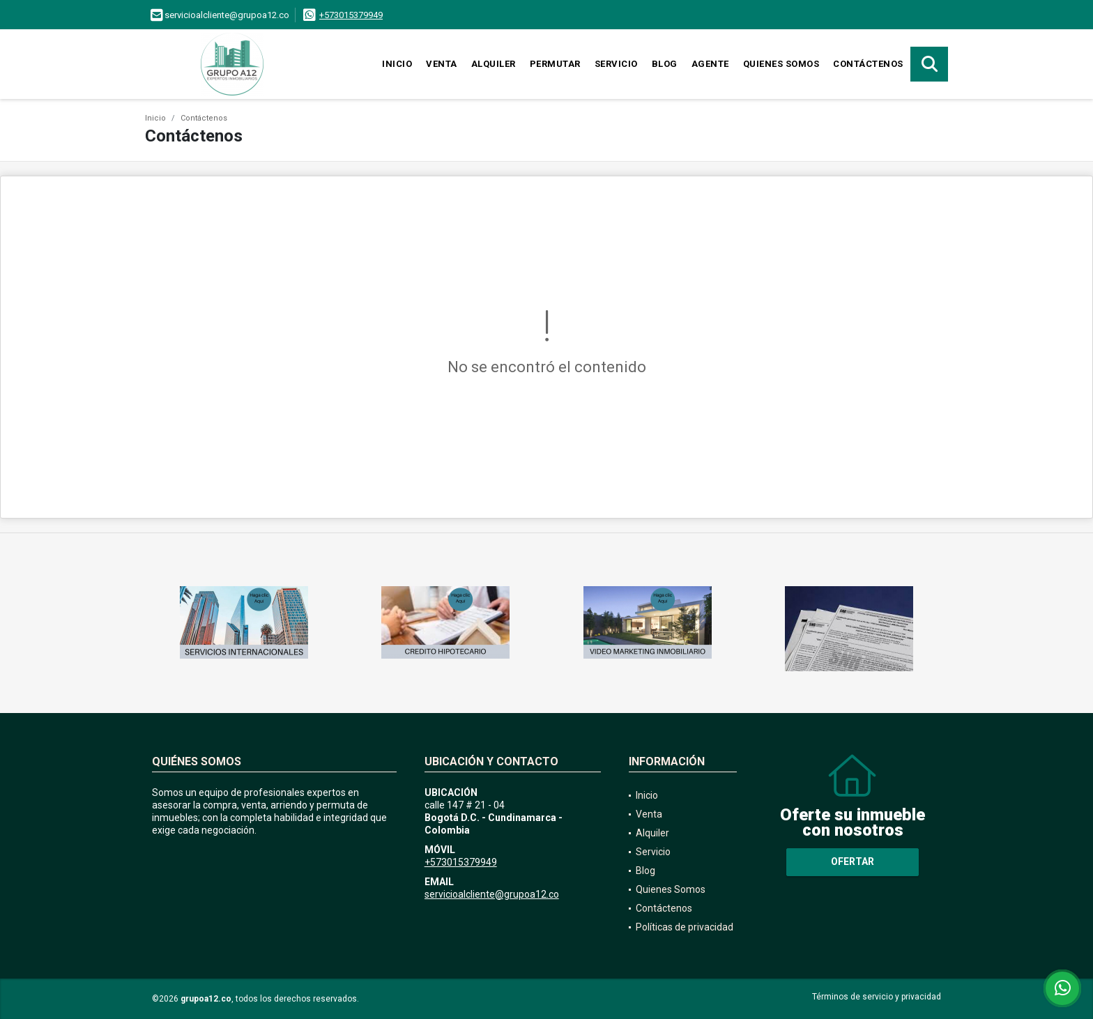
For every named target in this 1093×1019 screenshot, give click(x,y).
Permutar (555, 64)
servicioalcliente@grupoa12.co (492, 894)
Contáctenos (868, 64)
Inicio (397, 64)
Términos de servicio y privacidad (876, 997)
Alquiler (493, 64)
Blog (665, 64)
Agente (710, 64)
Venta (441, 64)
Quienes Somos (781, 64)
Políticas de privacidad (684, 927)
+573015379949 (351, 15)
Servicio (616, 64)
